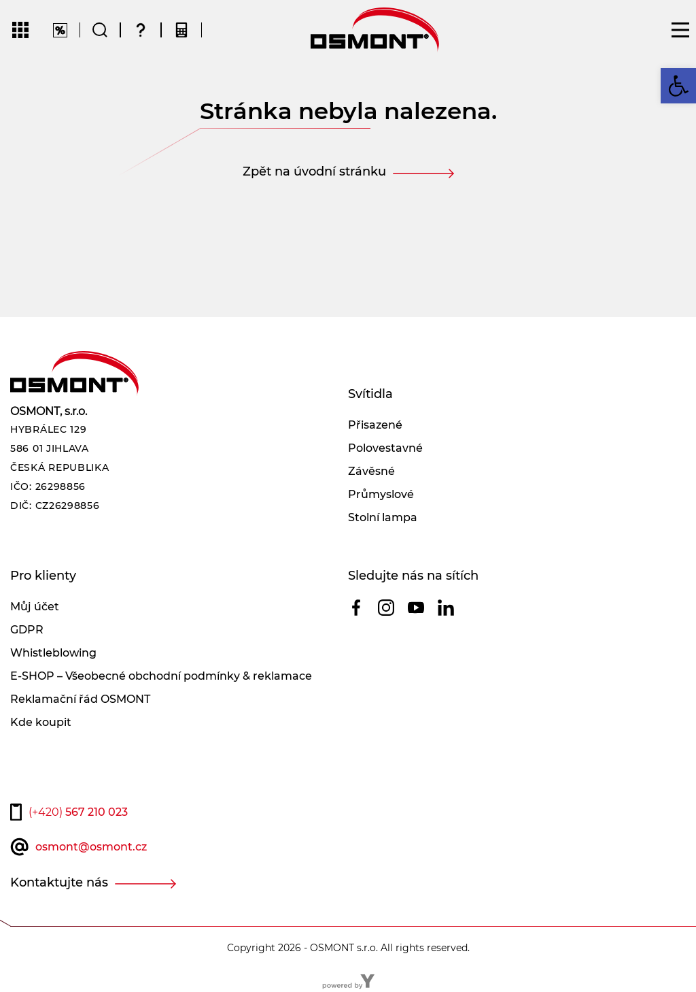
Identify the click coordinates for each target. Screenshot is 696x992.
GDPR (27, 629)
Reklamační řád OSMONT (80, 699)
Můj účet (34, 606)
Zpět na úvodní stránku (314, 171)
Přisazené (375, 424)
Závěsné (371, 471)
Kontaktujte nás (59, 882)
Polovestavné (385, 448)
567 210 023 (78, 812)
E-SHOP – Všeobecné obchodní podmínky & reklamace (161, 675)
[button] (678, 85)
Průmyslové (381, 494)
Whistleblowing (53, 652)
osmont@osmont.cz (91, 846)
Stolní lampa (382, 517)
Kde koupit (40, 722)
